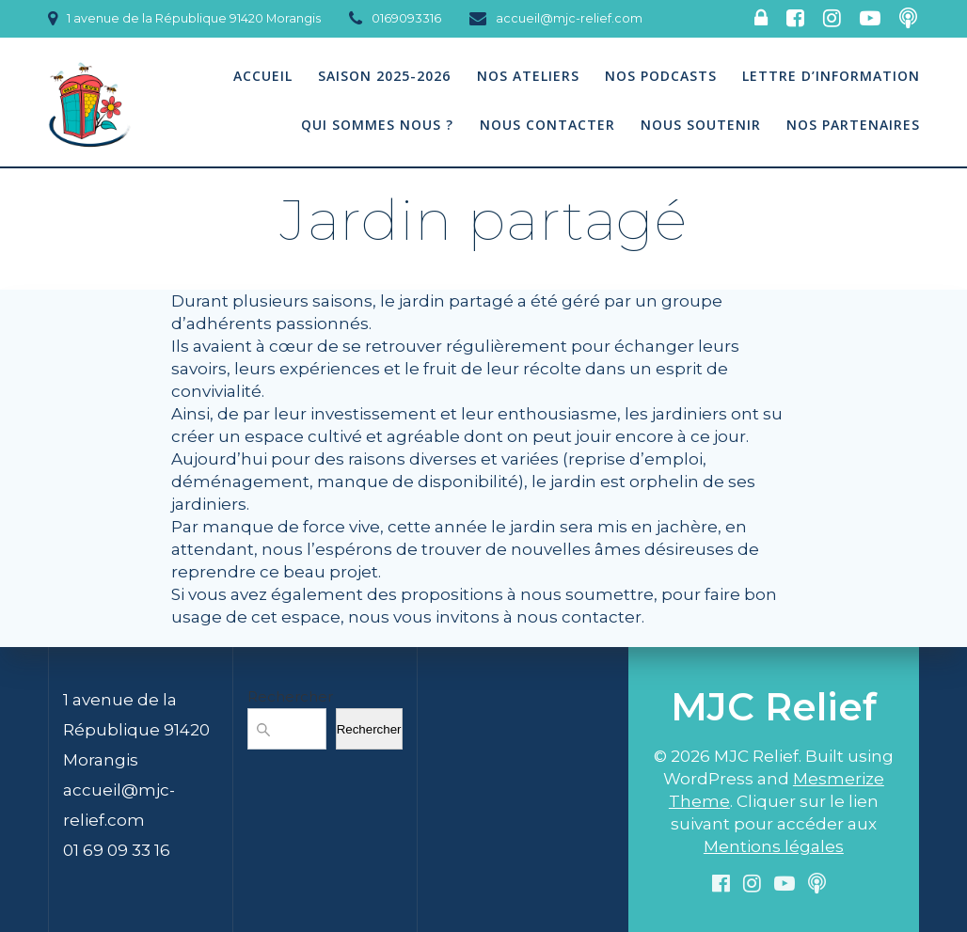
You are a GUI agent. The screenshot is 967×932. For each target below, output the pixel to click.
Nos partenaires (853, 125)
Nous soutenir (701, 125)
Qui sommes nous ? (377, 125)
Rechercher (290, 696)
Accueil (263, 76)
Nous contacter (547, 125)
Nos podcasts (661, 76)
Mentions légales (774, 846)
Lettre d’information (831, 76)
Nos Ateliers (528, 76)
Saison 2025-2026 (384, 76)
